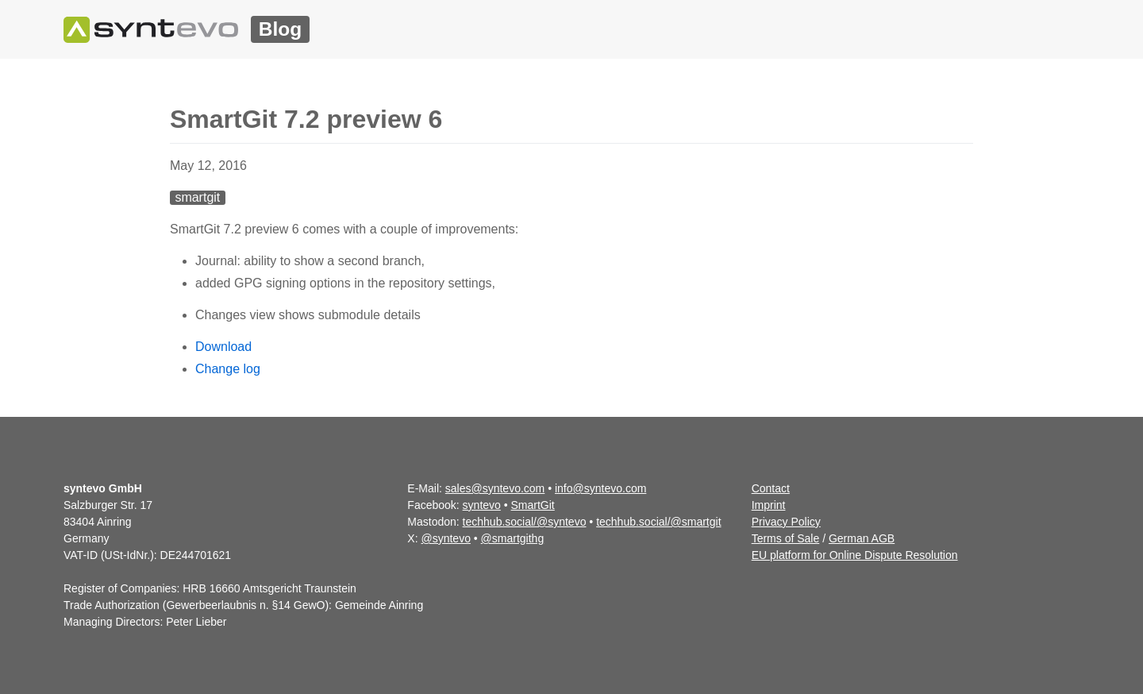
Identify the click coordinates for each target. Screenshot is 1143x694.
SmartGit (533, 505)
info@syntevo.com (600, 488)
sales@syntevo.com (495, 488)
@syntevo (445, 538)
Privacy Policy (786, 521)
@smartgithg (513, 538)
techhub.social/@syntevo (525, 521)
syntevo (482, 505)
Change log (227, 369)
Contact (771, 488)
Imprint (769, 505)
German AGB (862, 538)
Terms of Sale (786, 538)
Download (223, 346)
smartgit (197, 197)
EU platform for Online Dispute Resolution (855, 555)
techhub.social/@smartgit (658, 521)
